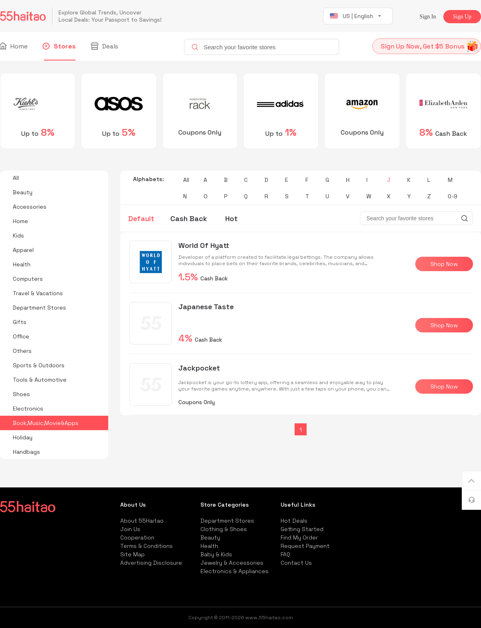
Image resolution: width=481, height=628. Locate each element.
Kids (18, 235)
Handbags (26, 451)
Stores (60, 46)
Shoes (21, 394)
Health (21, 264)
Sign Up (462, 17)
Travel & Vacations (38, 293)
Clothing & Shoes (223, 529)
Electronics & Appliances (234, 571)
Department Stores (39, 307)
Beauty (22, 192)
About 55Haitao (142, 520)
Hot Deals (294, 520)
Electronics (28, 408)
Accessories (29, 206)
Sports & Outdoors (39, 365)
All (16, 177)
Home (14, 46)
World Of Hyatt (203, 245)
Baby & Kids (216, 554)
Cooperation (137, 537)
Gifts (19, 322)
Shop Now (444, 264)
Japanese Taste (206, 306)
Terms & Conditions (146, 546)
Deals (105, 46)
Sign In (428, 17)
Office (21, 336)
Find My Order (299, 537)
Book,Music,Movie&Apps (46, 423)
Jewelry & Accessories (231, 562)
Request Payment (305, 546)
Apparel (23, 250)
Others (22, 350)
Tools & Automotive (40, 379)
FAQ (285, 554)
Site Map (132, 554)
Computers (28, 278)
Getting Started (302, 529)
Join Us (130, 529)
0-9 (452, 196)
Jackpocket (199, 367)
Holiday (22, 437)
